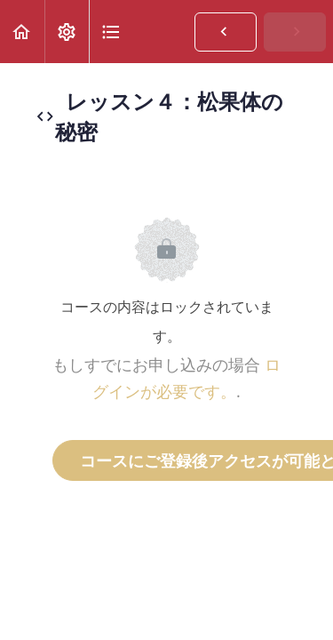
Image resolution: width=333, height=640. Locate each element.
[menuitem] (66, 31)
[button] (22, 31)
